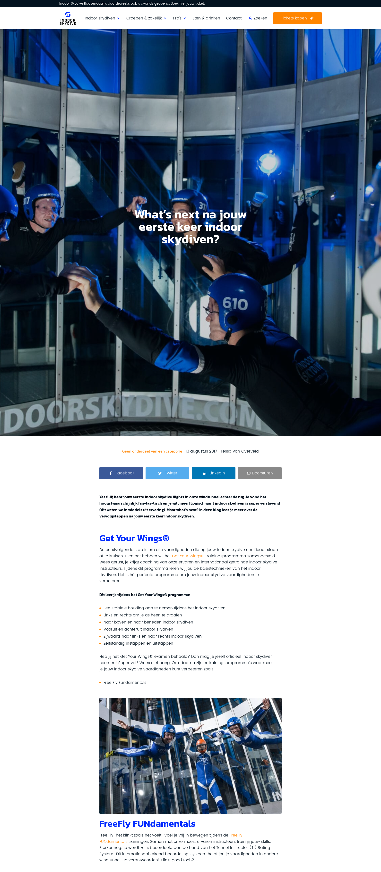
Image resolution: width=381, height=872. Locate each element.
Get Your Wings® (188, 556)
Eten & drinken (206, 18)
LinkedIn (217, 473)
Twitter (171, 473)
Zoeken (303, 10)
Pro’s (177, 18)
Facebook (125, 473)
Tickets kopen (294, 18)
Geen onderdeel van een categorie (152, 451)
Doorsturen (262, 473)
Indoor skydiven (100, 18)
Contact (234, 18)
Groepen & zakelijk (144, 18)
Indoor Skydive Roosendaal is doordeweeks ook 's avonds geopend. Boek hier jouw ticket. (132, 3)
